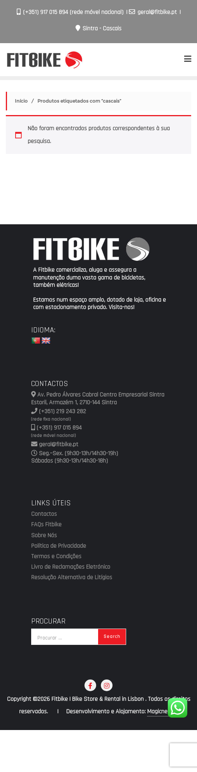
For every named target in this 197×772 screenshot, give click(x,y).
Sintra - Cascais (98, 28)
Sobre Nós (44, 536)
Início (21, 101)
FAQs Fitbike (46, 525)
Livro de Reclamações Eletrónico (70, 567)
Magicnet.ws (162, 711)
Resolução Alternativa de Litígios (71, 578)
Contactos (44, 514)
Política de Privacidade (58, 546)
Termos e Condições (56, 557)
